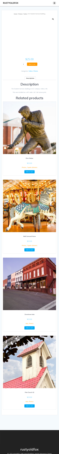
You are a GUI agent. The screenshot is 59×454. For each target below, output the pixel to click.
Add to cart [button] (29, 171)
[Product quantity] (24, 64)
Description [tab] (30, 78)
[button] (53, 19)
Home (15, 14)
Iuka (27, 323)
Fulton (25, 14)
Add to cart (32, 64)
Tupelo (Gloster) (32, 167)
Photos (20, 14)
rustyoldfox (10, 3)
